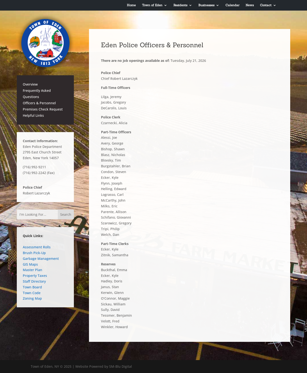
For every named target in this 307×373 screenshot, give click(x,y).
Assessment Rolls (37, 247)
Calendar (232, 5)
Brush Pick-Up (34, 253)
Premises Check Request (43, 109)
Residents (180, 5)
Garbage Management (41, 258)
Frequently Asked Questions (37, 93)
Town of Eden (152, 5)
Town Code (32, 293)
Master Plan (32, 270)
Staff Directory (34, 281)
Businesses (206, 5)
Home (131, 5)
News (250, 5)
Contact (266, 5)
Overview (30, 84)
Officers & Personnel (39, 103)
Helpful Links (33, 115)
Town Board (32, 287)
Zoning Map (32, 298)
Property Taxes (35, 275)
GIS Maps (30, 264)
